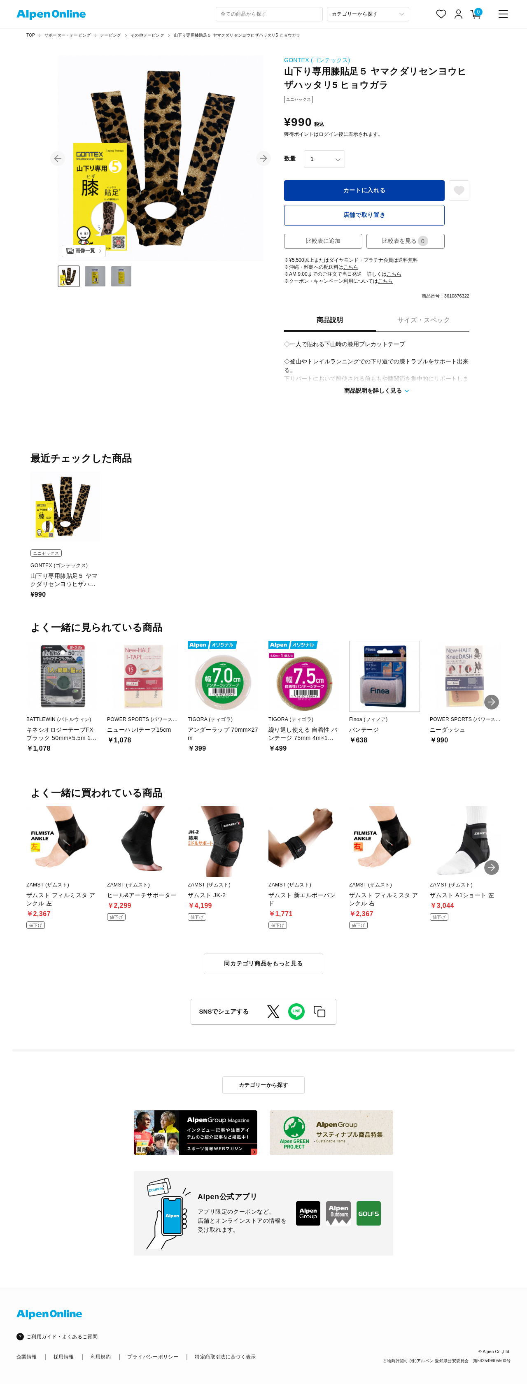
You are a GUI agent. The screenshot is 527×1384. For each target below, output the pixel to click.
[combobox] (269, 14)
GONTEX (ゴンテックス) (317, 60)
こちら (350, 267)
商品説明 (330, 319)
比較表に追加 (323, 240)
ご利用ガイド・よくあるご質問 (62, 1337)
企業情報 (26, 1357)
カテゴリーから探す (264, 1085)
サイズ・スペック (423, 319)
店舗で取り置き (364, 215)
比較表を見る (405, 241)
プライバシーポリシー (152, 1357)
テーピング (110, 35)
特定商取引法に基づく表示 (225, 1357)
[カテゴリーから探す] (368, 14)
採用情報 (64, 1357)
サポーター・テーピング (67, 35)
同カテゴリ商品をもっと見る (263, 963)
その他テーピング (147, 35)
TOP (30, 35)
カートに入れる (364, 190)
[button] (57, 158)
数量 (290, 158)
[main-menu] (503, 14)
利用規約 (101, 1357)
